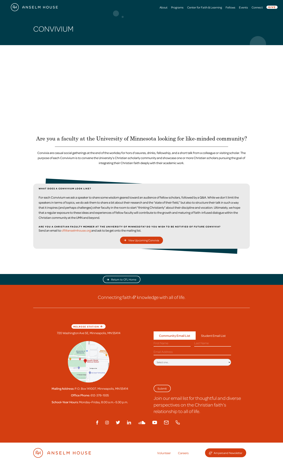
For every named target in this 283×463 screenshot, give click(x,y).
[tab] (175, 335)
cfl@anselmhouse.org (76, 230)
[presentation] (181, 375)
